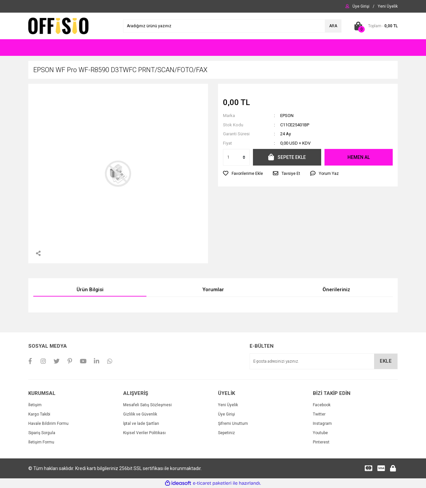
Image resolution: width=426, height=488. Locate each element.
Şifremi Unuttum (233, 423)
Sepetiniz (226, 432)
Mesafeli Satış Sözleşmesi (147, 405)
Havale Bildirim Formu (48, 423)
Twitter (319, 414)
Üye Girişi (226, 414)
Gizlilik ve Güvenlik (140, 414)
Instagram (322, 423)
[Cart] (374, 26)
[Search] (232, 26)
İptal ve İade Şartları (141, 423)
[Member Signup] (388, 6)
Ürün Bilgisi (90, 290)
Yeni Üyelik (228, 405)
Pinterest (321, 442)
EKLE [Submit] (386, 361)
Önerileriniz (336, 290)
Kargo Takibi (39, 414)
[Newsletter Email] (323, 361)
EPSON (287, 115)
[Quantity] (236, 157)
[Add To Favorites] (243, 174)
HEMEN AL (358, 157)
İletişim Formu (41, 442)
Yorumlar (213, 290)
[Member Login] (360, 6)
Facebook (321, 405)
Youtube (320, 432)
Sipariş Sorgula (41, 432)
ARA (333, 26)
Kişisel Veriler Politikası (144, 432)
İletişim (35, 405)
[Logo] (58, 25)
